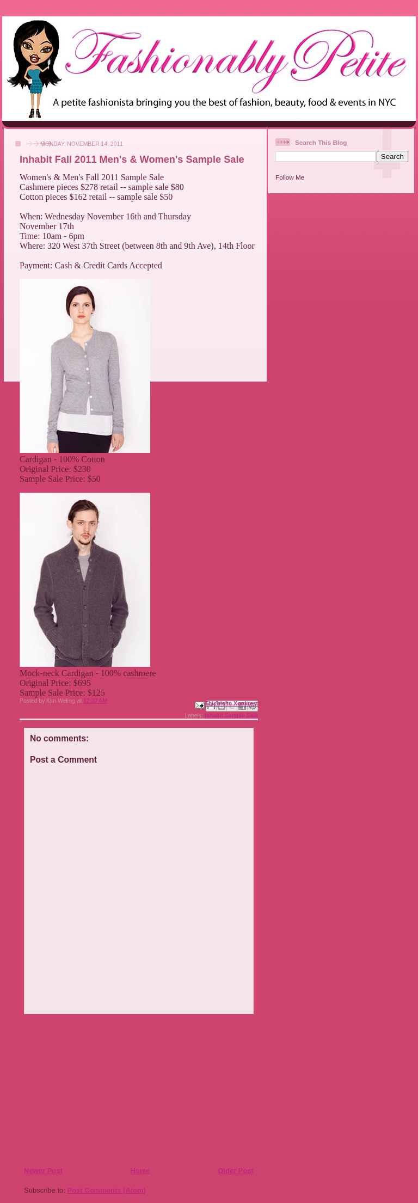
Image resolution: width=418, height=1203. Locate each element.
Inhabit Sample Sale (231, 716)
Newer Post (43, 1171)
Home (140, 1171)
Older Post (236, 1171)
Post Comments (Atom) (106, 1190)
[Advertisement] (89, 1090)
